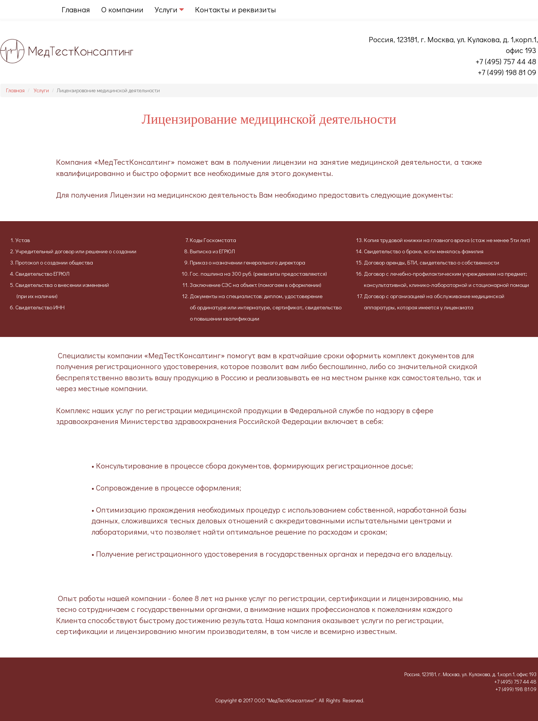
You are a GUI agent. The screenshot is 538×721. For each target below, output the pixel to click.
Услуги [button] (169, 9)
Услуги (41, 90)
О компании (122, 9)
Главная (76, 9)
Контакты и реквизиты (235, 9)
